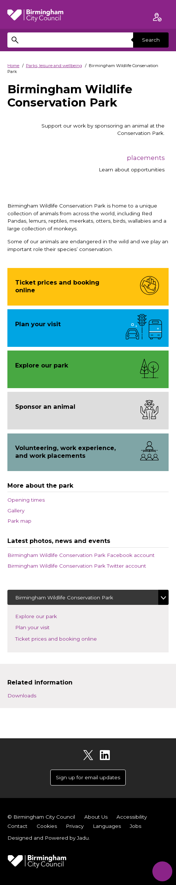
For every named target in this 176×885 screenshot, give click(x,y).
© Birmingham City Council (41, 817)
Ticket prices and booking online (62, 638)
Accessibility (131, 817)
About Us (96, 817)
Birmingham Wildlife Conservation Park (64, 597)
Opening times (26, 500)
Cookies (47, 826)
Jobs (135, 826)
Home (13, 65)
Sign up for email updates (88, 777)
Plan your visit (38, 626)
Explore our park (42, 615)
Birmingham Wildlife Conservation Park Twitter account (76, 566)
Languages (107, 826)
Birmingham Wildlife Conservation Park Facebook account (81, 555)
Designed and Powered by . (48, 838)
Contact (17, 826)
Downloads (21, 695)
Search (151, 40)
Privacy (75, 826)
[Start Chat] (162, 871)
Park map (19, 521)
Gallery (15, 510)
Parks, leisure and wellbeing (54, 65)
